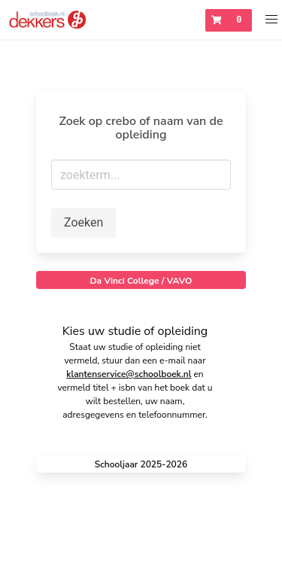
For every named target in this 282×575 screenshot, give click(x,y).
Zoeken (83, 222)
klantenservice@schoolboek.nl (128, 374)
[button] (272, 19)
